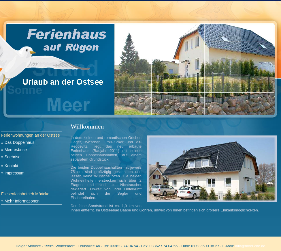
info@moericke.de (250, 246)
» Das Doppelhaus (17, 142)
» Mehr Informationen (20, 201)
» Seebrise (10, 157)
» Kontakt (9, 165)
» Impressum (12, 173)
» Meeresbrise (14, 149)
